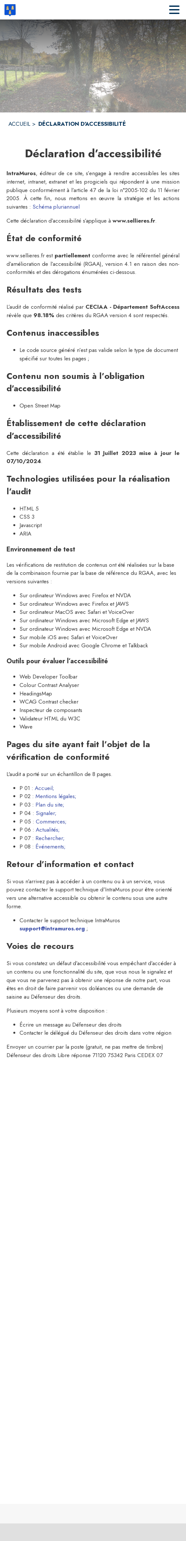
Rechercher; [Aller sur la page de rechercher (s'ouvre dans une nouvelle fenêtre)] (50, 838)
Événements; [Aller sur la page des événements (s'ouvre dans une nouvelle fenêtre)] (50, 846)
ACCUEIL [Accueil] (19, 124)
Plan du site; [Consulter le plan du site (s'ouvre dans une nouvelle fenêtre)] (49, 805)
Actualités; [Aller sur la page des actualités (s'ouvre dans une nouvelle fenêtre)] (48, 830)
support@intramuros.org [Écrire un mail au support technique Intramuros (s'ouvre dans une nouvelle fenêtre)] (52, 928)
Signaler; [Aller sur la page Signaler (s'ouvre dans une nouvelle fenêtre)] (46, 813)
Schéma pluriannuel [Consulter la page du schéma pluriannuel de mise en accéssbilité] (56, 207)
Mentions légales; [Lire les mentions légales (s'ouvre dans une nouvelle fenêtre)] (55, 796)
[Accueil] (10, 9)
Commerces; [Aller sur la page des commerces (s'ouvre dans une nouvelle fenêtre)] (51, 821)
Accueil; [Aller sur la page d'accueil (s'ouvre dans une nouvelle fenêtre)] (44, 788)
